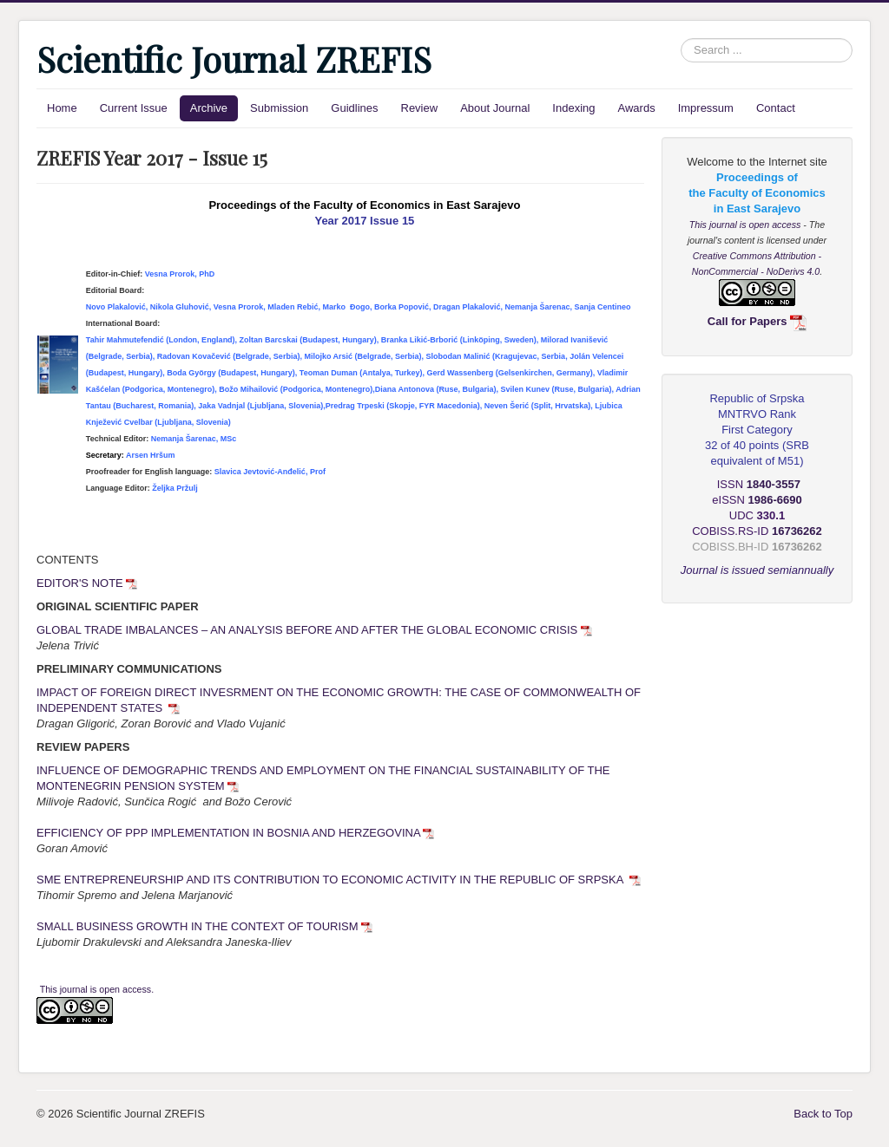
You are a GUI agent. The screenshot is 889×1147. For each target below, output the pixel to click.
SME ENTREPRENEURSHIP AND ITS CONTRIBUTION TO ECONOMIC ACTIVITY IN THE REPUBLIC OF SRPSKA (338, 879)
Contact (775, 107)
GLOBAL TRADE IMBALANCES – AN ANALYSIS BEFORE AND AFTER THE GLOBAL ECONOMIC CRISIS (314, 629)
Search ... (681, 38)
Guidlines (354, 107)
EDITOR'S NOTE (86, 583)
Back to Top (823, 1113)
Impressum (706, 107)
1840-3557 (773, 484)
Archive (208, 107)
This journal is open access (746, 224)
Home (62, 107)
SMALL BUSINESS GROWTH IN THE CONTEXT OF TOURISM (204, 926)
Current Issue (134, 107)
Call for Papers (757, 321)
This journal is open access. (97, 989)
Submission (279, 107)
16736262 (797, 546)
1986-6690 (775, 499)
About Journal (495, 107)
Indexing (573, 107)
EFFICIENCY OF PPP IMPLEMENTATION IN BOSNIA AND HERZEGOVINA (235, 832)
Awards (636, 107)
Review (419, 107)
